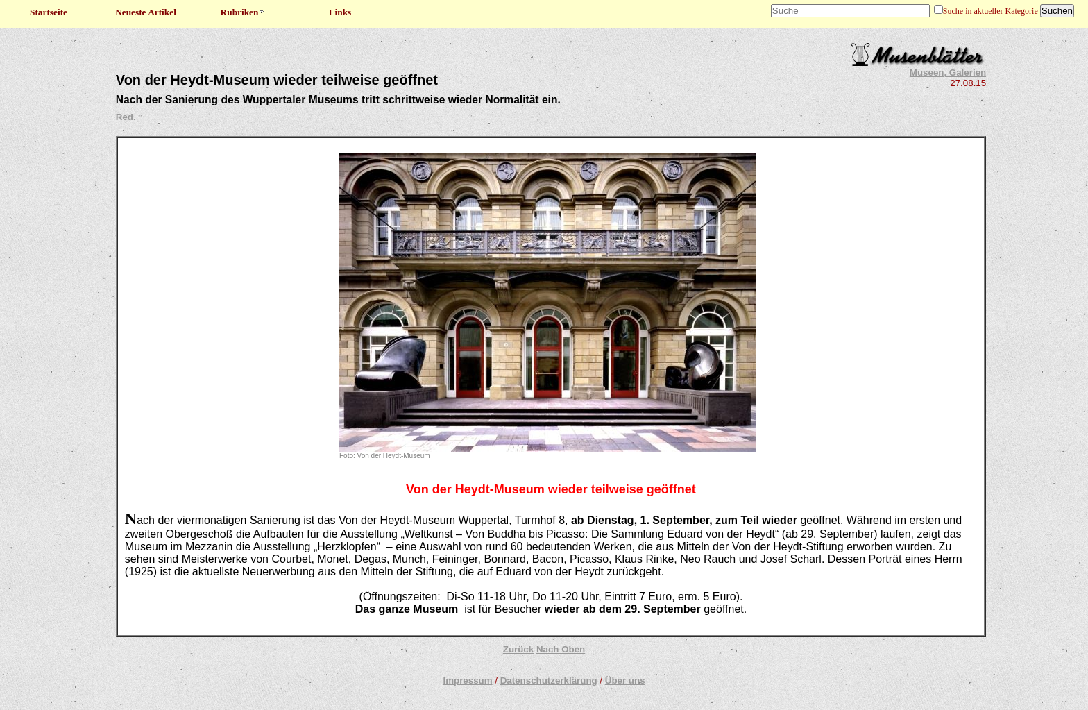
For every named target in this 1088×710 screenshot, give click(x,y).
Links (340, 12)
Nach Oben (560, 649)
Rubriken (243, 12)
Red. (126, 117)
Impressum (467, 680)
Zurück (518, 649)
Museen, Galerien (948, 72)
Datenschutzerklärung (548, 680)
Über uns (625, 680)
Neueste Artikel (145, 12)
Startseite (48, 12)
